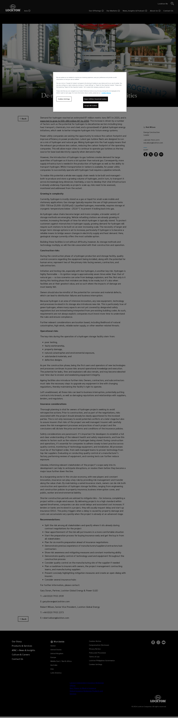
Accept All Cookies (90, 105)
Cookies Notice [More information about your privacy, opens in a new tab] (106, 93)
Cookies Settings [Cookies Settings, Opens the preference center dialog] (64, 99)
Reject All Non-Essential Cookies (95, 99)
